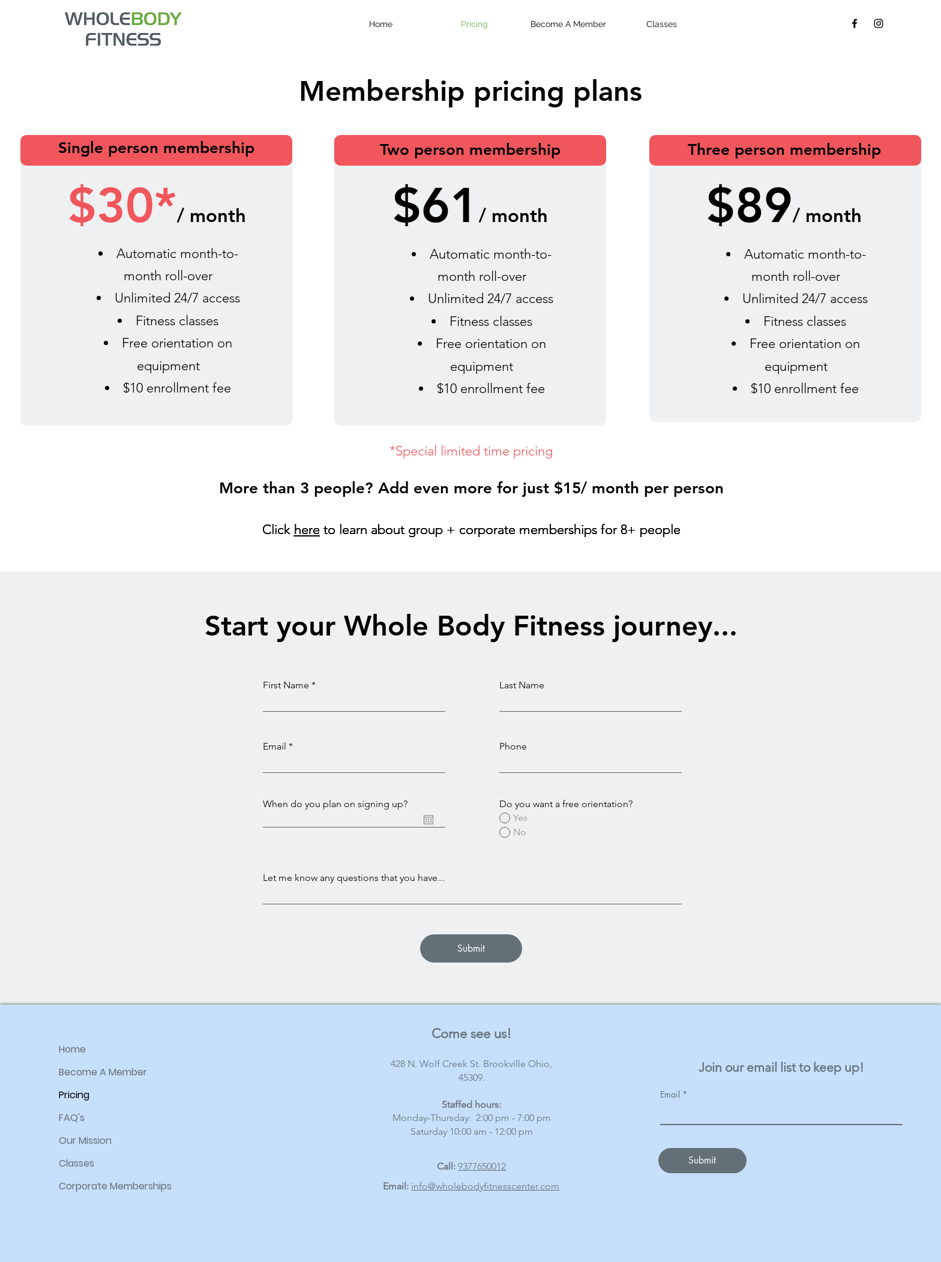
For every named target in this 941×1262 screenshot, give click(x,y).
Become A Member (103, 1072)
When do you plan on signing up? (335, 804)
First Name (286, 685)
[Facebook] (855, 23)
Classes (76, 1163)
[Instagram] (879, 23)
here (307, 529)
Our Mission (85, 1140)
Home (72, 1049)
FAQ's (72, 1118)
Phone (513, 746)
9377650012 (482, 1166)
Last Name (521, 685)
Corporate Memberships (115, 1186)
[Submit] (471, 948)
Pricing (74, 1095)
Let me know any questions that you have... (354, 878)
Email (274, 746)
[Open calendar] (428, 820)
